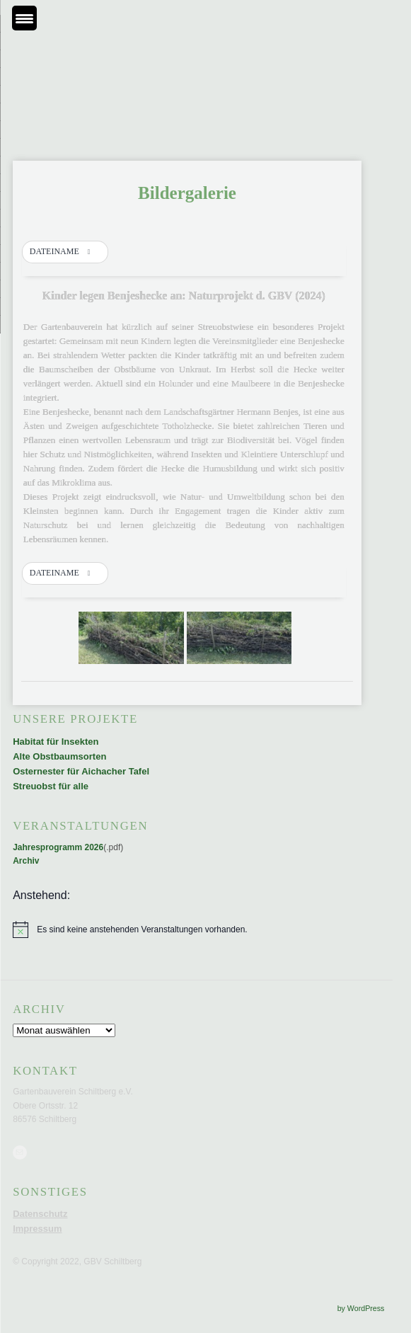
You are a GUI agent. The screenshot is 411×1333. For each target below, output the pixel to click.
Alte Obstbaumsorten (59, 756)
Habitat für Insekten (55, 741)
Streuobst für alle (50, 786)
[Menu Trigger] (24, 18)
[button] (65, 252)
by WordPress (361, 1308)
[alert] (187, 929)
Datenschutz (40, 1213)
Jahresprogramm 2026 (58, 847)
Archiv (26, 861)
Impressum (37, 1228)
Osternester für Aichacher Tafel (81, 771)
